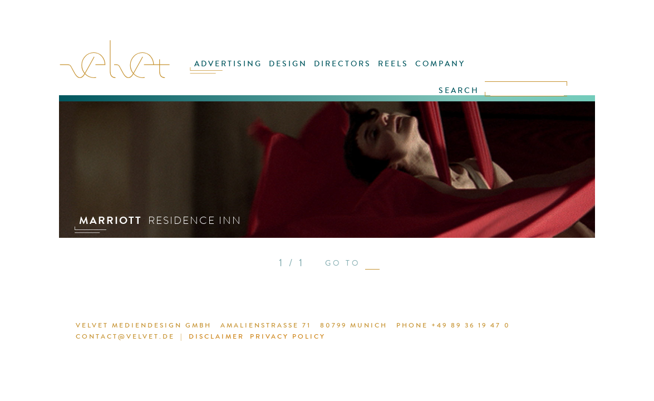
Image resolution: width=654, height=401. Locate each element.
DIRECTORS (344, 70)
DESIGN (294, 70)
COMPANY (431, 70)
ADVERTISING (240, 70)
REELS (389, 70)
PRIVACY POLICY (262, 338)
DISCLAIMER (195, 338)
